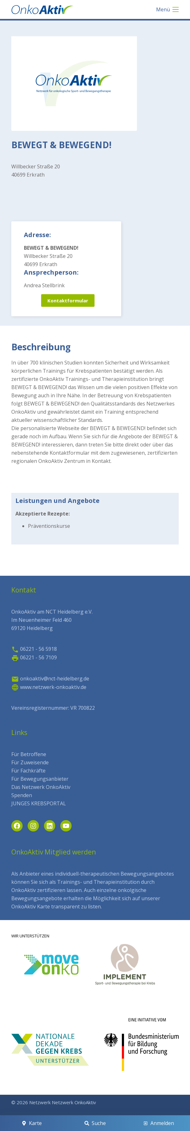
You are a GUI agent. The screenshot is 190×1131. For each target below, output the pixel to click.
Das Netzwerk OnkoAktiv (40, 787)
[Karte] (31, 1123)
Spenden (21, 795)
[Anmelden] (158, 1123)
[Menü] (167, 9)
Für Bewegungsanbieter (39, 778)
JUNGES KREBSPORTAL (38, 803)
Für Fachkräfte (28, 770)
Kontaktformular (67, 300)
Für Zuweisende (30, 762)
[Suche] (95, 1123)
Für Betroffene (28, 754)
